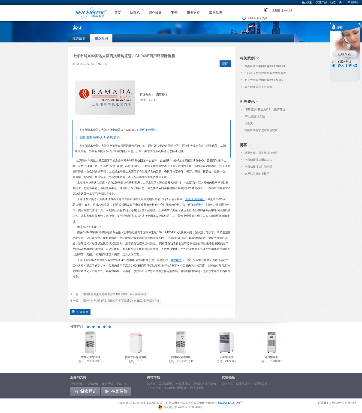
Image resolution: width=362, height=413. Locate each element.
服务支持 (193, 13)
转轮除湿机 (183, 383)
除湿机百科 (243, 383)
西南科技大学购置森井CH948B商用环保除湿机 (264, 67)
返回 (225, 64)
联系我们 (323, 402)
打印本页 (82, 312)
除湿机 (135, 13)
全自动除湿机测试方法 (258, 159)
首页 (117, 13)
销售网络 (353, 2)
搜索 (309, 2)
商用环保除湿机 (146, 129)
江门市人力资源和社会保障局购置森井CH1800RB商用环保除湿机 (265, 74)
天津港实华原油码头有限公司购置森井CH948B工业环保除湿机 (120, 300)
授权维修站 (77, 383)
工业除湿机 (166, 383)
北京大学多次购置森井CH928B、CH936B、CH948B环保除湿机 (264, 80)
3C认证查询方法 (254, 116)
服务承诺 (107, 383)
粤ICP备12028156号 (230, 402)
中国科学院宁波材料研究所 (261, 130)
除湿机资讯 (197, 387)
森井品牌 (215, 13)
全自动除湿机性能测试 (258, 166)
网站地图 (337, 402)
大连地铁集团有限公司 (258, 87)
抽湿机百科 (260, 383)
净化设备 (155, 13)
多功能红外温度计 (175, 387)
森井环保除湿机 (195, 199)
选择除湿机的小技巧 (256, 173)
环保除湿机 (200, 383)
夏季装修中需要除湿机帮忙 (261, 153)
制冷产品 (227, 383)
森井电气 (176, 260)
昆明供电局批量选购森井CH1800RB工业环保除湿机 (114, 294)
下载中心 (121, 383)
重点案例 (101, 38)
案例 (174, 13)
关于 (341, 2)
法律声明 (350, 402)
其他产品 (321, 2)
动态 (333, 2)
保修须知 (93, 383)
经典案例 (78, 38)
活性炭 (248, 123)
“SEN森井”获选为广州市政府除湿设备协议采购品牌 (264, 110)
